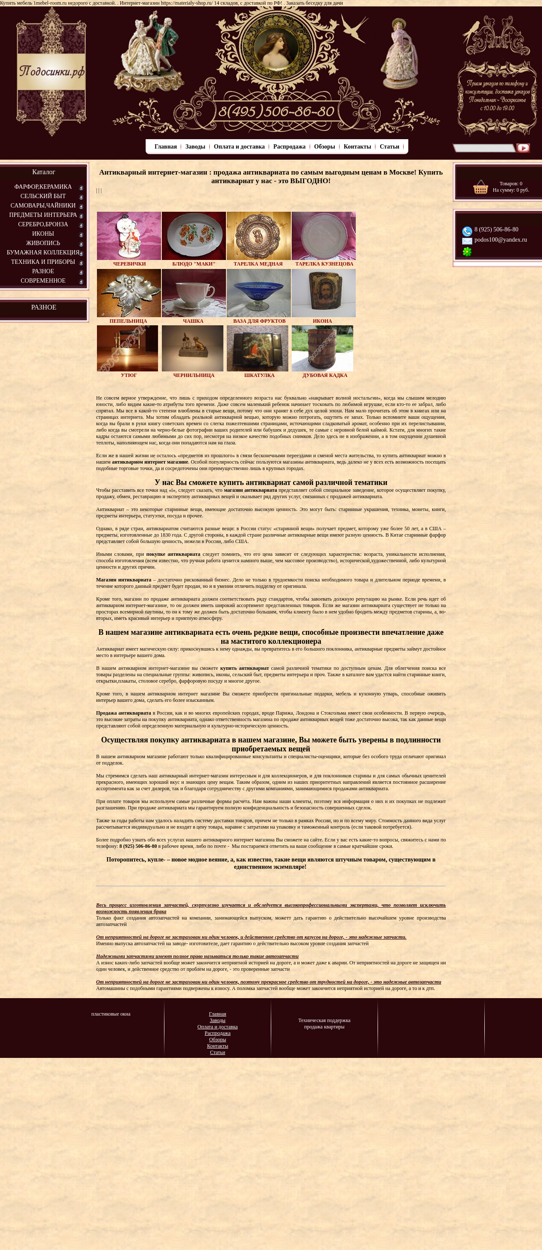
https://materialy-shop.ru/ (187, 3)
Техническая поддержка (324, 1020)
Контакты (357, 146)
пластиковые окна (111, 1014)
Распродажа (289, 146)
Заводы (195, 146)
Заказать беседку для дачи (314, 3)
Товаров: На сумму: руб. (511, 187)
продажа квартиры (324, 1027)
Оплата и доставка (239, 146)
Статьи (389, 146)
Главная (166, 146)
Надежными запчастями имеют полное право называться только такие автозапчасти (197, 956)
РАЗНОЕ (43, 307)
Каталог (43, 171)
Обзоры (324, 146)
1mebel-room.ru (50, 3)
